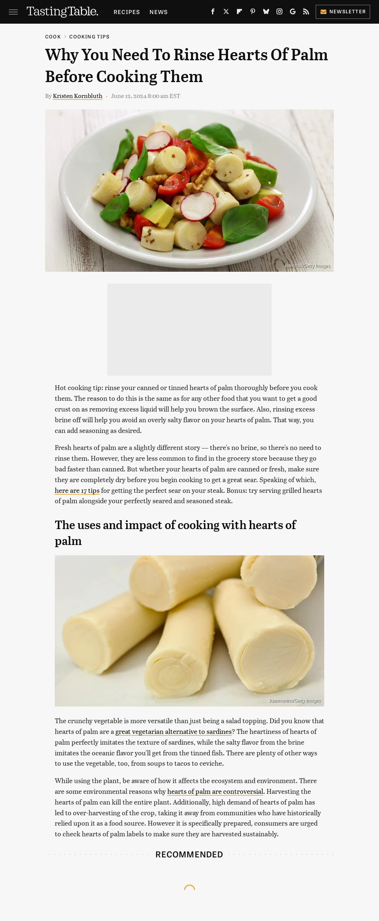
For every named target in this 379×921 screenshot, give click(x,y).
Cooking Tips (89, 36)
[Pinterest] (252, 13)
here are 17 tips (77, 490)
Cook (53, 36)
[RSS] (306, 13)
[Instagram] (279, 13)
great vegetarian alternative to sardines (173, 731)
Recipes (127, 11)
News (159, 11)
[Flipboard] (239, 13)
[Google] (292, 13)
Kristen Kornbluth (78, 95)
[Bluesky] (266, 13)
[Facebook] (213, 13)
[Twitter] (226, 13)
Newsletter (343, 11)
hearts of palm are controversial (215, 791)
